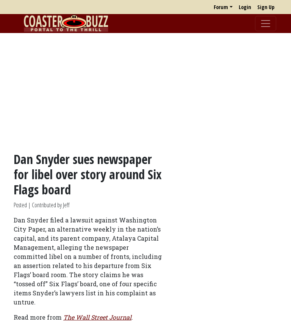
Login (245, 7)
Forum (221, 7)
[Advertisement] (145, 92)
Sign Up (265, 7)
